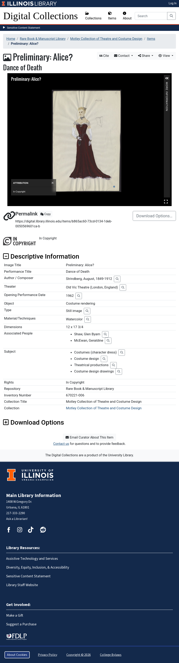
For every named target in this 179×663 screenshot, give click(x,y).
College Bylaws (110, 655)
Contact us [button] (61, 444)
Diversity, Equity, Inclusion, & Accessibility (37, 567)
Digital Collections (40, 15)
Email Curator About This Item (89, 437)
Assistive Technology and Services (32, 558)
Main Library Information (33, 495)
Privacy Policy (47, 655)
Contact (122, 56)
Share (144, 56)
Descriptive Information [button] (41, 256)
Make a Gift (14, 615)
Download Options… (154, 215)
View (164, 56)
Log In (173, 3)
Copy (46, 214)
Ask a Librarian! (16, 519)
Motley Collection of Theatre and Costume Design (106, 39)
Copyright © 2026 (78, 655)
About (127, 16)
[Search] (151, 16)
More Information (166, 83)
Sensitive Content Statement (23, 27)
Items (112, 16)
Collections (93, 16)
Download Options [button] (33, 422)
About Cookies (17, 655)
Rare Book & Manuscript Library (43, 39)
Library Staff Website (22, 585)
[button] (167, 78)
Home (10, 39)
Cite (104, 56)
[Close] (52, 183)
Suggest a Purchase (21, 624)
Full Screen (166, 201)
